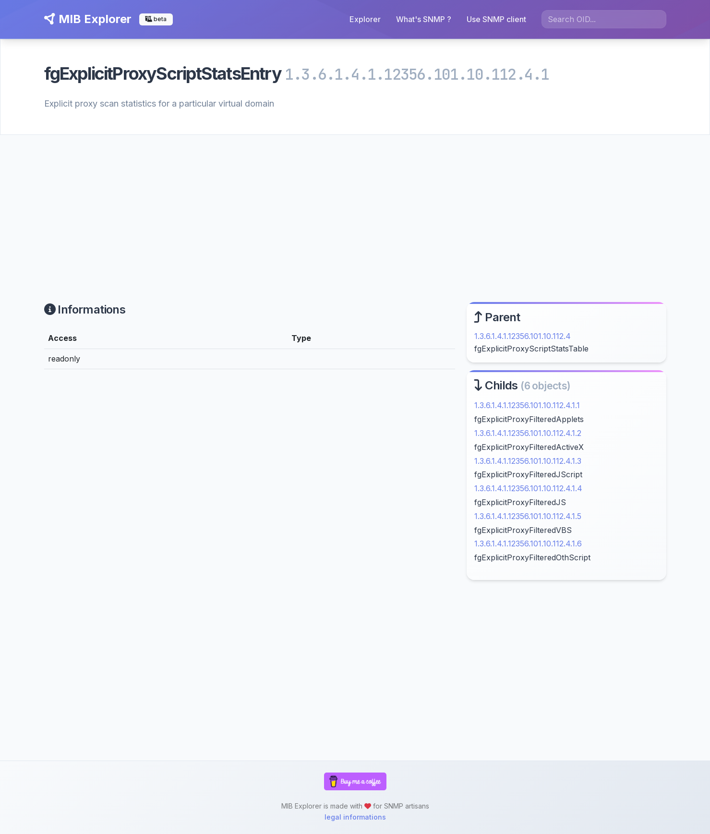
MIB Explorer (88, 19)
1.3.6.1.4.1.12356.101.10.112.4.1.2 (527, 433)
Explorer (365, 19)
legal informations (355, 817)
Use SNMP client (496, 19)
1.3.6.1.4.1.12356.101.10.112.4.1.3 (527, 461)
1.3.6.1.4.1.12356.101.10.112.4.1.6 (528, 543)
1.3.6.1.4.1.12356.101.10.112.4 (522, 336)
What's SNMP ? (423, 19)
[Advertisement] (355, 207)
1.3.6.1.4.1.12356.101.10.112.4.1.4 (528, 488)
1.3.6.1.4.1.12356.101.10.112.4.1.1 (527, 405)
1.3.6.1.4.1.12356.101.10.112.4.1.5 (527, 516)
